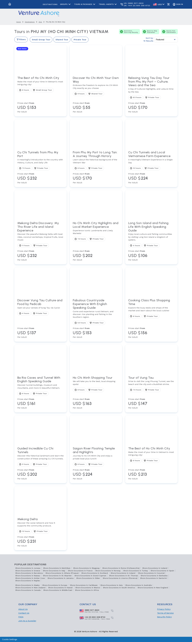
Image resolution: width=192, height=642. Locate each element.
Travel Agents (108, 4)
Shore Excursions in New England (153, 588)
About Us (23, 609)
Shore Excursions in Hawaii (60, 588)
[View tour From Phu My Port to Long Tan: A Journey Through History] (96, 167)
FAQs (20, 617)
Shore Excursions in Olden (88, 578)
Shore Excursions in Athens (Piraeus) (62, 573)
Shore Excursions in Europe (55, 585)
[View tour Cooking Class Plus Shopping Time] (151, 318)
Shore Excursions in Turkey (135, 571)
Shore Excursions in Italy (54, 571)
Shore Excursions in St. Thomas (123, 576)
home (18, 22)
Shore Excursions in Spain (162, 571)
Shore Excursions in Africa (87, 590)
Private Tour (80, 39)
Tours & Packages (85, 4)
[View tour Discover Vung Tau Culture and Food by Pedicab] (40, 318)
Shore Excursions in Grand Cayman (90, 576)
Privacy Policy (164, 609)
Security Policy (164, 617)
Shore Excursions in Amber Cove (30, 578)
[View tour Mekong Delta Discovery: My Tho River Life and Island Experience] (40, 241)
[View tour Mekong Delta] (40, 532)
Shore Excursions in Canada (27, 590)
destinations (30, 22)
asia (40, 22)
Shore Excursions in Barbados (154, 576)
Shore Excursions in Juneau (27, 568)
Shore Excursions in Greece (28, 571)
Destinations (50, 4)
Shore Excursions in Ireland (123, 573)
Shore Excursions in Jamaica (60, 578)
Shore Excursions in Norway (108, 571)
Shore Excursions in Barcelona (29, 573)
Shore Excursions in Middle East (57, 590)
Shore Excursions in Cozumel (151, 573)
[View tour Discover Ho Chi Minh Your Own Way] (96, 94)
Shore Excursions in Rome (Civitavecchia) (120, 568)
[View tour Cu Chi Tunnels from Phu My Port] (40, 167)
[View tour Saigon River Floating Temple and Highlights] (96, 463)
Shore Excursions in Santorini (153, 578)
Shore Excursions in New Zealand (30, 588)
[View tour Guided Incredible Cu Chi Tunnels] (40, 463)
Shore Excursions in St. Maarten (57, 576)
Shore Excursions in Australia (138, 585)
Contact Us (23, 613)
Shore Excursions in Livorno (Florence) (120, 578)
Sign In (178, 4)
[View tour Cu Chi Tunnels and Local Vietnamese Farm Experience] (151, 167)
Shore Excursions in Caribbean (84, 585)
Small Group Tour (41, 39)
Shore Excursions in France (80, 571)
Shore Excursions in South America (119, 588)
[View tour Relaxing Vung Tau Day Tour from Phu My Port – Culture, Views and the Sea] (151, 94)
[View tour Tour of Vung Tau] (151, 392)
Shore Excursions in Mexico (87, 588)
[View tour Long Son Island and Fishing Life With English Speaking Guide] (151, 241)
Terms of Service (165, 613)
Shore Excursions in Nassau (27, 576)
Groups (66, 4)
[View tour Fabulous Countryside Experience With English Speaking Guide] (96, 318)
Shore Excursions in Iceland (154, 568)
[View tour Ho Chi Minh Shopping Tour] (96, 392)
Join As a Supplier (27, 621)
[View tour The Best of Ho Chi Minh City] (40, 94)
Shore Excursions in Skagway (86, 568)
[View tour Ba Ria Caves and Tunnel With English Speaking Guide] (40, 392)
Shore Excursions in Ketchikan (56, 568)
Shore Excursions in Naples (27, 581)
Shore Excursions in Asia (111, 585)
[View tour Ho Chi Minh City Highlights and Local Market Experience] (96, 241)
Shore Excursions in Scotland (94, 573)
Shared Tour (62, 39)
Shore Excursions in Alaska (27, 585)
